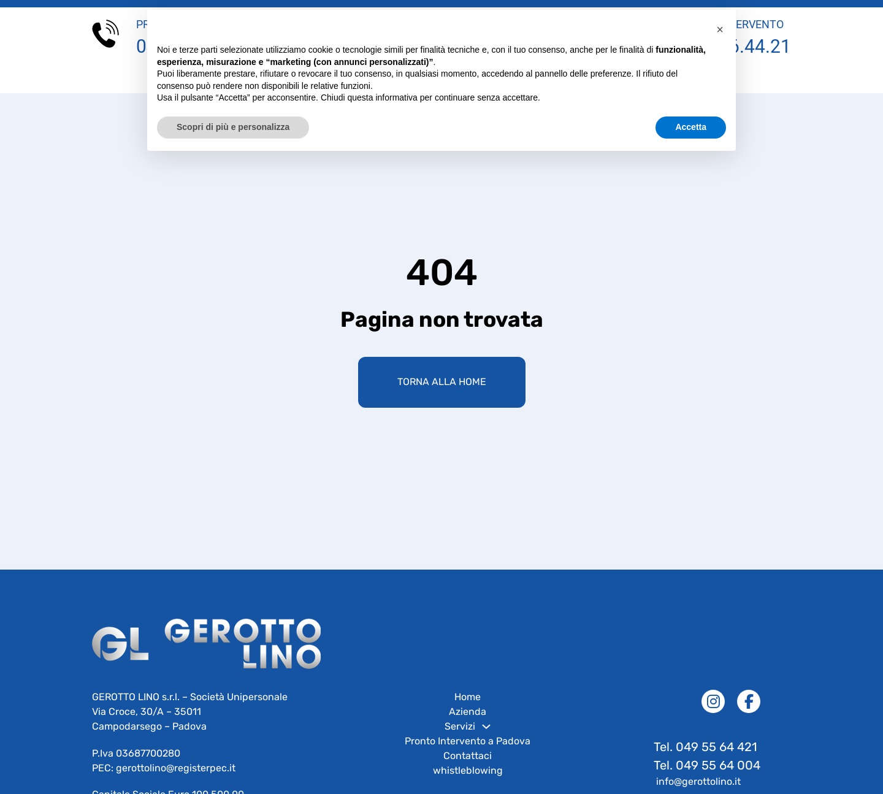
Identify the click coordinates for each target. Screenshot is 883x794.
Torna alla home (441, 393)
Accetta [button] (690, 127)
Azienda (467, 722)
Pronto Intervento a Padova (467, 752)
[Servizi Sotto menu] (486, 737)
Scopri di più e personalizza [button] (233, 127)
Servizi (460, 737)
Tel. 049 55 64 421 (707, 757)
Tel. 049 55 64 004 (707, 776)
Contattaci (467, 767)
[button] (720, 29)
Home (467, 708)
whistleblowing (468, 781)
